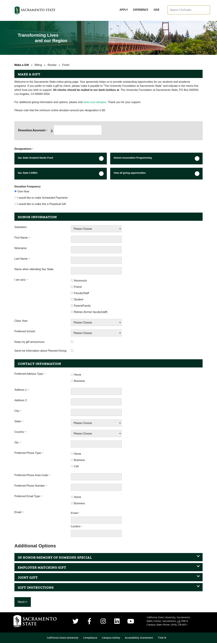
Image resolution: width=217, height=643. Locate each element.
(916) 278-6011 (179, 624)
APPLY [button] (124, 10)
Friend (78, 286)
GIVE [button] (156, 10)
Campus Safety (111, 637)
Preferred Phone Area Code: (32, 475)
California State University (62, 637)
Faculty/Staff (81, 293)
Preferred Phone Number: (30, 485)
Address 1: (21, 389)
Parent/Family (82, 305)
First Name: (22, 237)
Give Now (23, 191)
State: (18, 421)
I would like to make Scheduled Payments (42, 197)
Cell (76, 466)
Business (79, 380)
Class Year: (21, 320)
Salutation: (20, 227)
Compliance (90, 637)
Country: (20, 431)
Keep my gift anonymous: (29, 341)
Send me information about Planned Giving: (40, 350)
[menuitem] (124, 9)
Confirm (76, 526)
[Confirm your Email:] (96, 533)
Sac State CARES (27, 172)
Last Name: (22, 258)
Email (75, 513)
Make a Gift (21, 65)
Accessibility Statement (139, 637)
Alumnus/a (80, 280)
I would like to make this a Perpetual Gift (41, 204)
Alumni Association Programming (133, 157)
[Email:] (96, 520)
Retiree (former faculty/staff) (90, 312)
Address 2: (20, 400)
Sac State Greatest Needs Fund (35, 157)
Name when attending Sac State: (34, 269)
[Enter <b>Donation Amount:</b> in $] (78, 130)
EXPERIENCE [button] (140, 10)
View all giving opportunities (130, 172)
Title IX (162, 637)
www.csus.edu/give (94, 102)
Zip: (17, 442)
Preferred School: (25, 331)
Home (77, 374)
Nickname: (20, 248)
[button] (48, 10)
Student (78, 299)
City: (17, 410)
